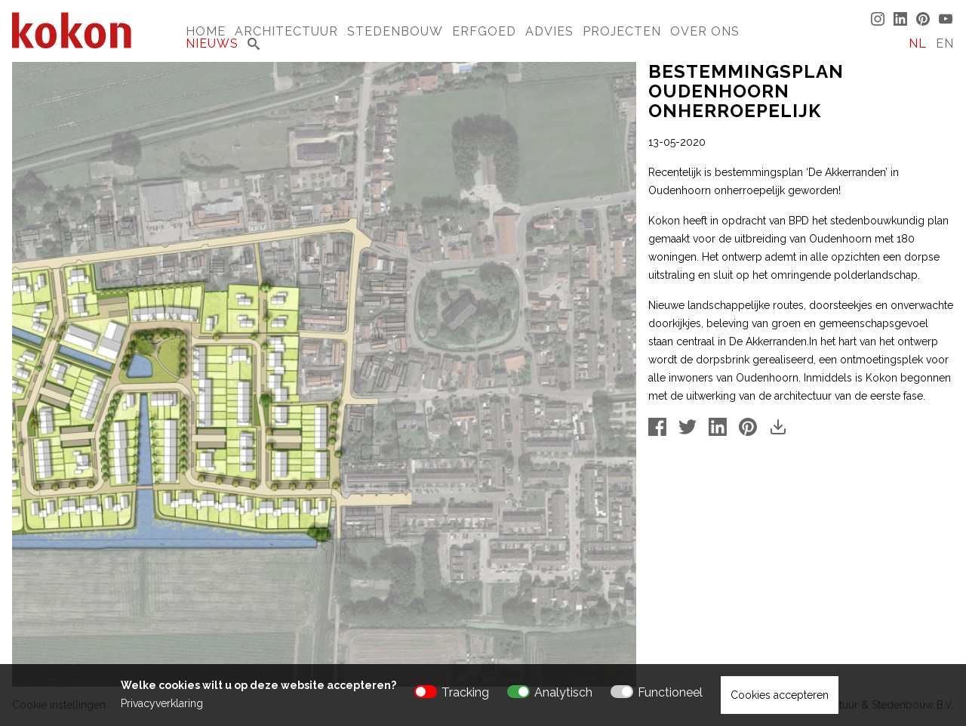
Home (206, 31)
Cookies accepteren (780, 695)
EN (945, 43)
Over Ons (705, 31)
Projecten (622, 31)
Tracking (465, 692)
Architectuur (286, 31)
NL (918, 43)
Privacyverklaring (162, 703)
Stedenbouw (395, 31)
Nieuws (212, 43)
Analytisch (563, 692)
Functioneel (670, 692)
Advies (549, 31)
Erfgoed (484, 31)
